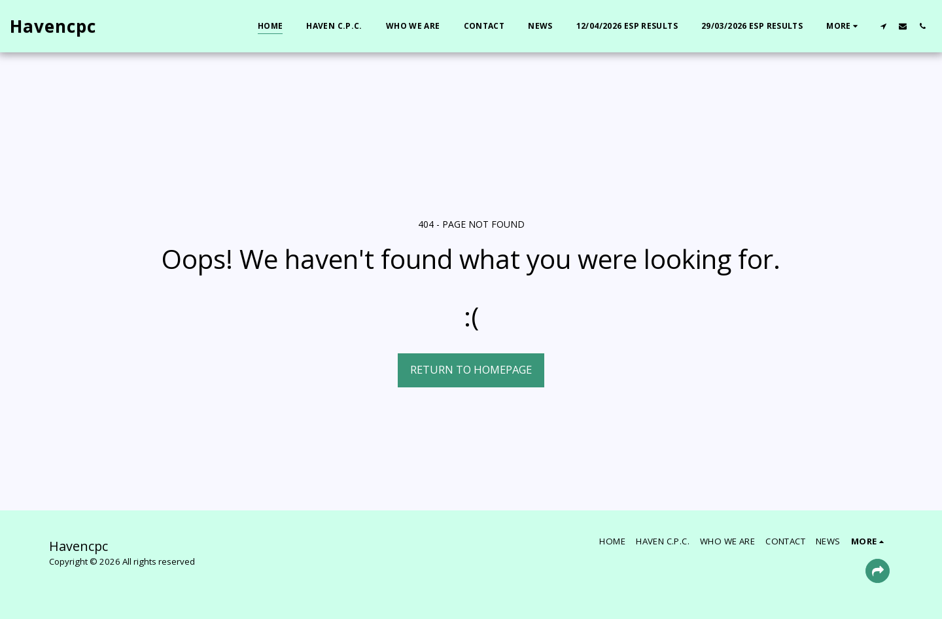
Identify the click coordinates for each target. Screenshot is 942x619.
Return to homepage (471, 369)
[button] (883, 26)
